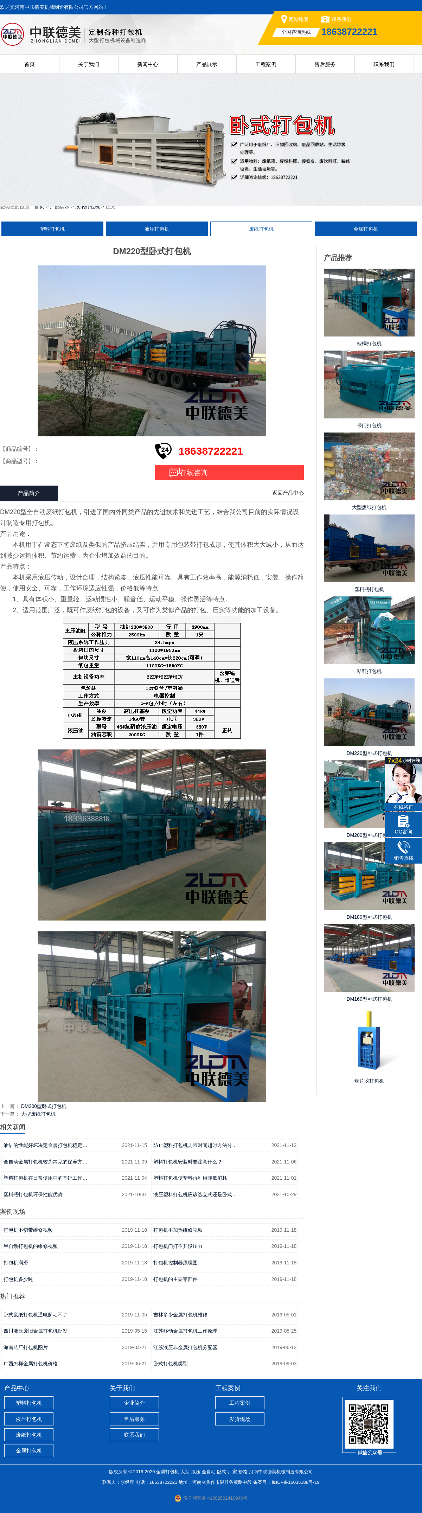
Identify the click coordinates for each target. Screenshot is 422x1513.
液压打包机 (157, 229)
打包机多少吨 (18, 1279)
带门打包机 (369, 425)
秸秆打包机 (369, 671)
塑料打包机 (52, 229)
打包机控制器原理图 (175, 1262)
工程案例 (265, 64)
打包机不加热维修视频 (178, 1230)
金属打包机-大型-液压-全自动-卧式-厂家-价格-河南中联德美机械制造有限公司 (234, 1471)
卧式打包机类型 (170, 1363)
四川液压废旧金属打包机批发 (36, 1331)
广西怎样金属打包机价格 (31, 1363)
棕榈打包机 (369, 343)
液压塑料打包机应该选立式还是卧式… (195, 1194)
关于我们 (88, 64)
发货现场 (239, 1419)
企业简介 (134, 1403)
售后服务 (324, 64)
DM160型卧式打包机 (369, 999)
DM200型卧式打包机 (43, 1106)
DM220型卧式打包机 (369, 753)
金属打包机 (365, 229)
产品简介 (29, 493)
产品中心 (17, 1388)
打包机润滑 (16, 1262)
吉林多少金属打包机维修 (180, 1315)
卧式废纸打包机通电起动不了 (36, 1315)
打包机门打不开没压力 (178, 1246)
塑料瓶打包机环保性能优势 (33, 1194)
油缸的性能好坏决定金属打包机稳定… (45, 1145)
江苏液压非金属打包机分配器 (185, 1347)
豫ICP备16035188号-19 (295, 1482)
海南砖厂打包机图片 (26, 1347)
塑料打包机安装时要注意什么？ (187, 1162)
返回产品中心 (288, 493)
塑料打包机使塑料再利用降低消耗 (190, 1178)
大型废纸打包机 (38, 1114)
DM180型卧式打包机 (369, 917)
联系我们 (341, 19)
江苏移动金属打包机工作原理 (185, 1331)
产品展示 (206, 64)
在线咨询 (194, 472)
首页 (29, 64)
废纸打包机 (87, 206)
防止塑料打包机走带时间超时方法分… (195, 1145)
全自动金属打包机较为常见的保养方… (45, 1162)
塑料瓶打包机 (369, 589)
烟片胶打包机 (369, 1081)
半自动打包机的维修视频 (31, 1246)
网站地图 (298, 19)
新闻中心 (147, 64)
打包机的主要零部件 (175, 1279)
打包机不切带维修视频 (28, 1230)
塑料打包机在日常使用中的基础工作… (45, 1178)
